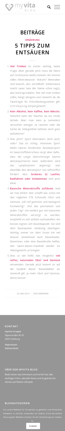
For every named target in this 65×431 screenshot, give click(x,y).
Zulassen (33, 426)
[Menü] (55, 7)
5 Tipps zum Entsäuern (32, 49)
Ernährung (32, 39)
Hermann (43, 293)
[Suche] (47, 7)
